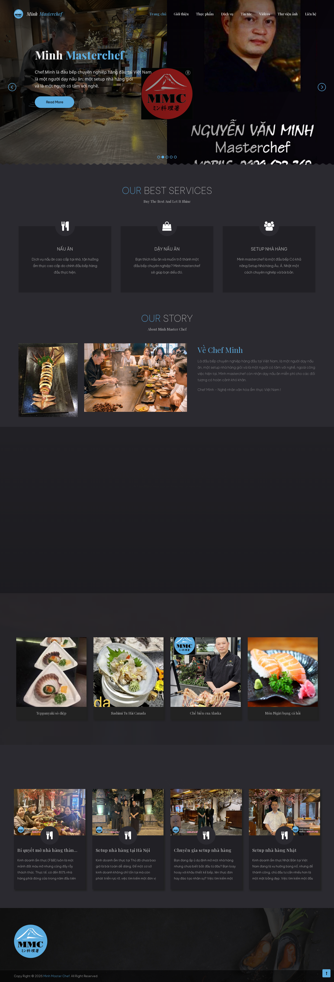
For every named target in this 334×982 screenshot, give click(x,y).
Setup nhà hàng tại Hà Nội (123, 850)
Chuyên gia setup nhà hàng (202, 850)
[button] (159, 157)
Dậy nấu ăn (167, 249)
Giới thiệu (181, 14)
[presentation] (7, 87)
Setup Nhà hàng (269, 249)
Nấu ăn (65, 249)
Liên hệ (310, 14)
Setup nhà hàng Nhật (274, 850)
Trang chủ (158, 14)
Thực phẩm (205, 14)
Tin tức (246, 14)
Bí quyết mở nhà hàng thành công (52, 850)
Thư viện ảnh (288, 14)
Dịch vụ (227, 14)
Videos (264, 14)
